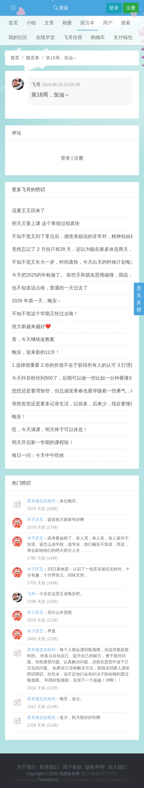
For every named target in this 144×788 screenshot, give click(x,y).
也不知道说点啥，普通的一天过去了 (50, 287)
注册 (131, 8)
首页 (13, 22)
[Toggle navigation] (13, 8)
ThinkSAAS (48, 779)
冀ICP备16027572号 (99, 773)
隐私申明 (94, 767)
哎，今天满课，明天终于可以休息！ (50, 429)
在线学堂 (45, 37)
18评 (52, 508)
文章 (49, 22)
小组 (31, 22)
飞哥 (36, 84)
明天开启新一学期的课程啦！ (43, 442)
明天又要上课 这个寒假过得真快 (46, 223)
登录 (114, 8)
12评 (52, 620)
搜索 (61, 8)
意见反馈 (139, 298)
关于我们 (26, 767)
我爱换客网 (69, 773)
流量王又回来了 (28, 210)
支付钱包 (123, 37)
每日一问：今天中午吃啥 (38, 455)
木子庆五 (35, 519)
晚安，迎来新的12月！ (36, 352)
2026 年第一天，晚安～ (37, 300)
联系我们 (49, 767)
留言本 (87, 22)
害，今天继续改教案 (33, 339)
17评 (52, 527)
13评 (52, 601)
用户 (107, 22)
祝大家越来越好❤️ (31, 326)
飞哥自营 (72, 37)
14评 (52, 558)
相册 (67, 22)
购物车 (98, 37)
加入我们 (117, 767)
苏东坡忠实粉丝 (41, 501)
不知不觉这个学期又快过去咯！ (45, 313)
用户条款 (72, 767)
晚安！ (19, 416)
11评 (52, 688)
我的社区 (17, 37)
